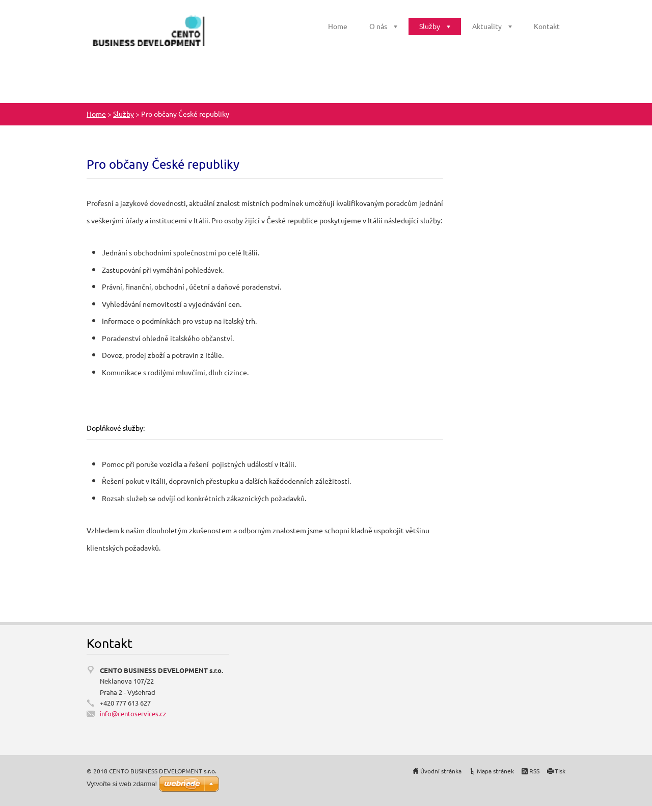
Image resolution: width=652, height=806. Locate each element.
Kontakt (547, 26)
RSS (534, 771)
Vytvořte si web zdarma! (122, 784)
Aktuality (487, 26)
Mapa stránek (495, 771)
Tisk (560, 771)
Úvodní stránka (440, 771)
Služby (429, 26)
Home (337, 26)
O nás (378, 26)
